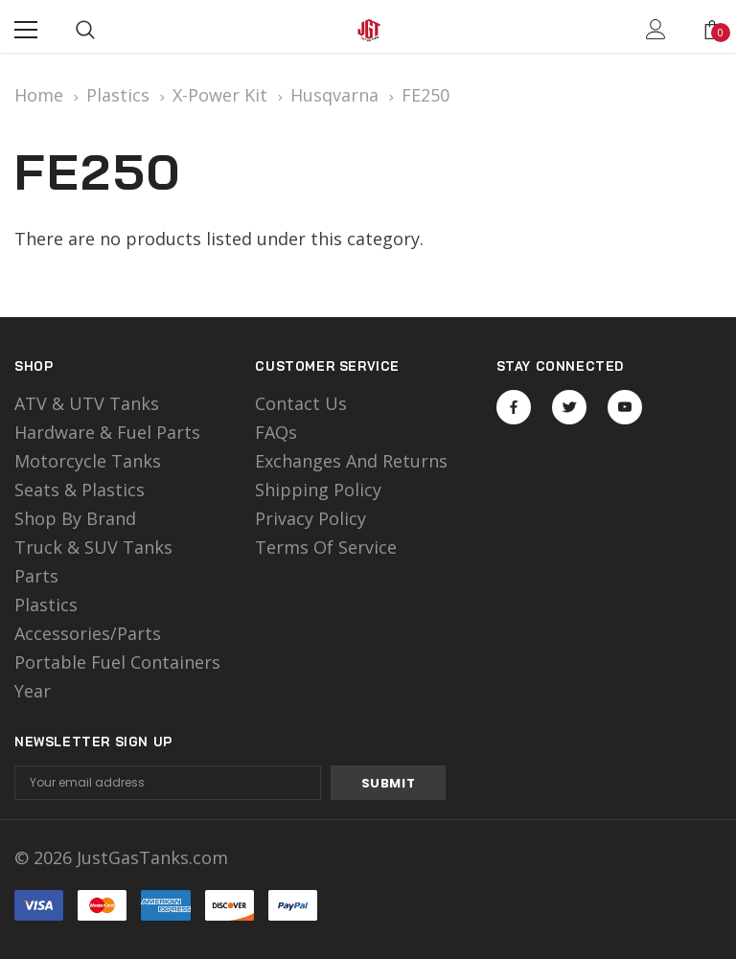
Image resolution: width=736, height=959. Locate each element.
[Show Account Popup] (656, 29)
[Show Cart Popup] (712, 29)
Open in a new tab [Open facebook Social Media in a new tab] (513, 407)
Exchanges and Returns (351, 460)
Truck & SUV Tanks (93, 547)
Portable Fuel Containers (117, 662)
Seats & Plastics (79, 489)
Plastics (46, 604)
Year (32, 690)
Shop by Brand (75, 518)
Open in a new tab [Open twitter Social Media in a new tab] (570, 407)
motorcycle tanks (87, 460)
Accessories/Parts (87, 633)
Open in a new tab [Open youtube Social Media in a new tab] (625, 407)
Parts (36, 575)
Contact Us (301, 403)
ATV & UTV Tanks (86, 403)
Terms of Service (326, 547)
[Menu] (25, 29)
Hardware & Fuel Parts (107, 432)
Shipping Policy (318, 489)
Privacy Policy (310, 518)
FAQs (276, 432)
